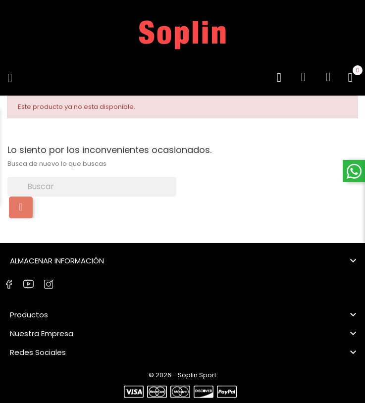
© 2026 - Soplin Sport (182, 375)
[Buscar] (91, 187)
